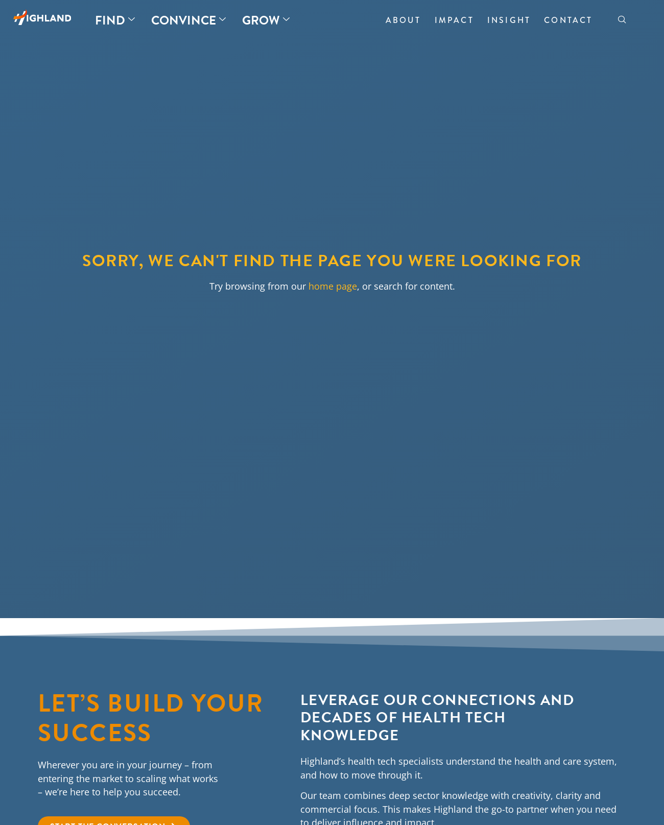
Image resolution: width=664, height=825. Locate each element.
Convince (188, 20)
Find (115, 20)
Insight (509, 20)
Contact (568, 20)
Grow (266, 20)
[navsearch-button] (622, 20)
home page (333, 286)
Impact (454, 20)
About (403, 20)
